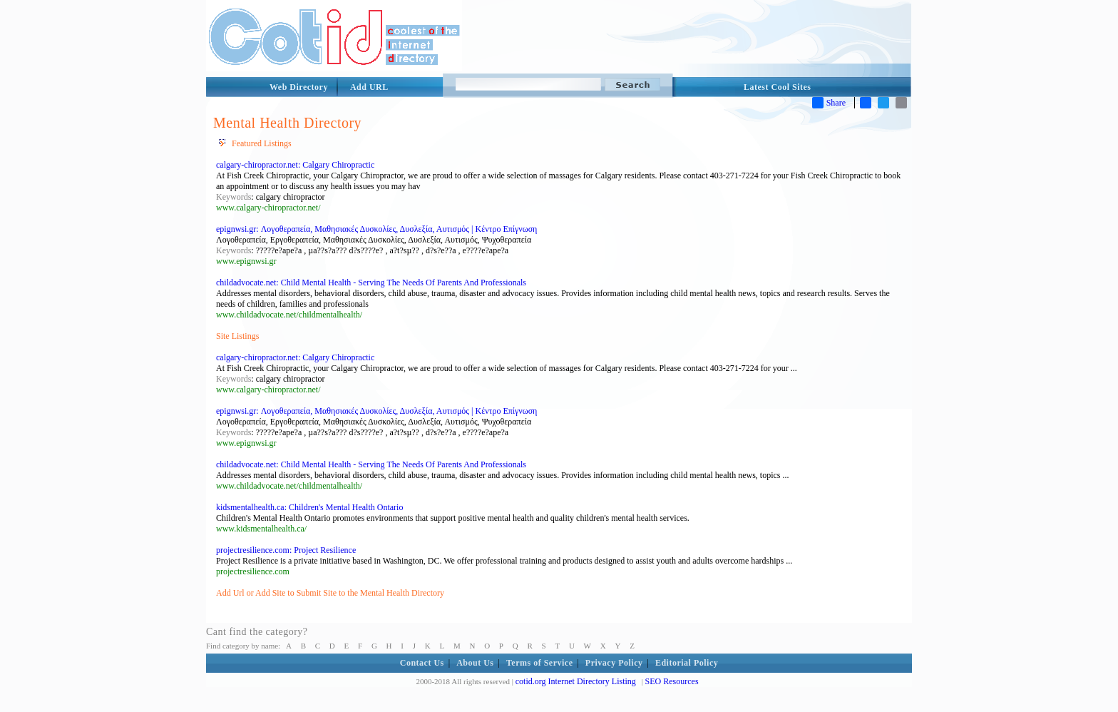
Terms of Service (539, 663)
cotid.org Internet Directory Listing (576, 681)
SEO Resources (672, 681)
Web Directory (299, 87)
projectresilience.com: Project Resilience (286, 550)
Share (829, 102)
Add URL (369, 87)
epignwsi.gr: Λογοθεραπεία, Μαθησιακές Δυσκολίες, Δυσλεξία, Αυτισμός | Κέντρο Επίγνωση (376, 229)
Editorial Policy (686, 663)
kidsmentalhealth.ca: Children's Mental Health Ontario (309, 507)
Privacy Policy (614, 663)
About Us (474, 663)
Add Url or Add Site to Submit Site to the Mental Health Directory (330, 593)
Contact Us (422, 663)
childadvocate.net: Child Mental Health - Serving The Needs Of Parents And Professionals (371, 283)
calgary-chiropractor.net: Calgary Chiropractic (295, 165)
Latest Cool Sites (777, 87)
